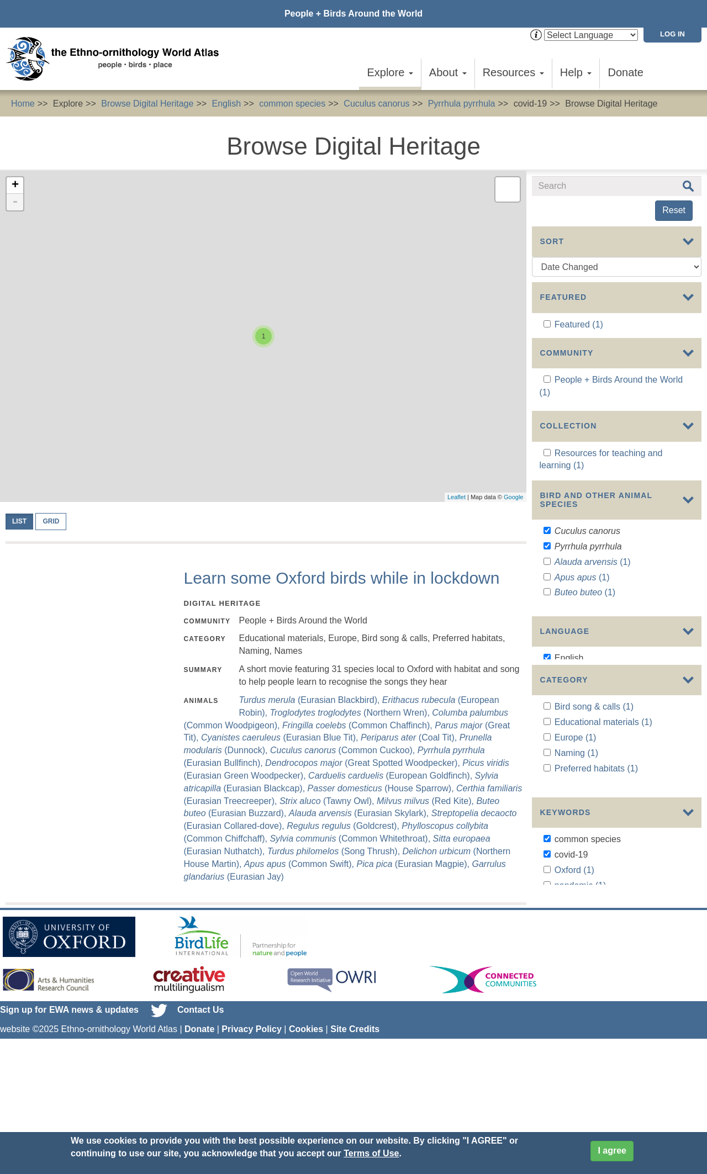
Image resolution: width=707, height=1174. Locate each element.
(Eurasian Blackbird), (310, 700)
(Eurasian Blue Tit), (281, 737)
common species (292, 103)
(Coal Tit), (410, 737)
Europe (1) (576, 811)
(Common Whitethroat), (351, 838)
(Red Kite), (426, 801)
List (19, 521)
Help (576, 72)
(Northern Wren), (351, 712)
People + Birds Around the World (353, 13)
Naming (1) (576, 827)
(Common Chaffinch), (358, 725)
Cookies (306, 1107)
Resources (513, 72)
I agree (612, 1150)
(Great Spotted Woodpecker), (363, 763)
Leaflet (456, 497)
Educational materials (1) (603, 796)
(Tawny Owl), (328, 801)
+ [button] (15, 185)
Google (513, 497)
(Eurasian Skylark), (360, 813)
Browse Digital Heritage (147, 103)
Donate (626, 72)
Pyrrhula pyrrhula (461, 103)
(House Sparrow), (382, 788)
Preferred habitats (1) (596, 842)
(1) (593, 594)
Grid (51, 521)
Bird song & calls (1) (594, 780)
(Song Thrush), (335, 851)
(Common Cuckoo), (344, 750)
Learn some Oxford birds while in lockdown (341, 578)
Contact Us (200, 1088)
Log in (672, 34)
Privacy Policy (251, 1107)
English (226, 103)
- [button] (15, 202)
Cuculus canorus (376, 103)
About (448, 72)
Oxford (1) (574, 941)
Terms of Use (371, 1153)
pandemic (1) (580, 956)
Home (23, 103)
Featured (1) (579, 324)
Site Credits (354, 1107)
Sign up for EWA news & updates (69, 1088)
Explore (390, 72)
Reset (673, 210)
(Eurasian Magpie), (414, 864)
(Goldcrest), (344, 826)
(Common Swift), (300, 864)
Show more (554, 658)
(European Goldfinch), (391, 775)
